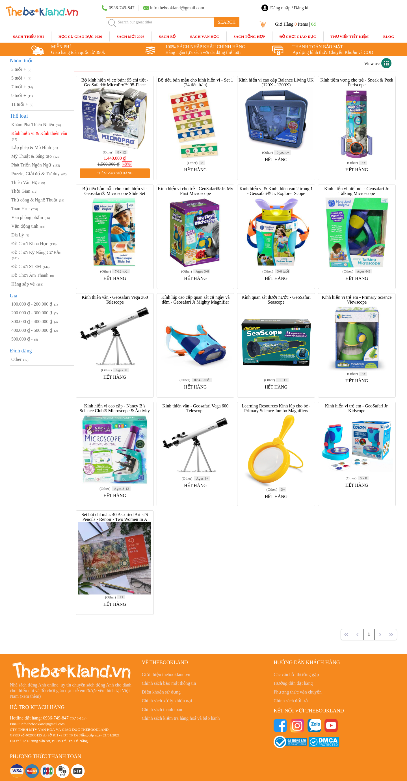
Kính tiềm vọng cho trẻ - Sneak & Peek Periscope (356, 82)
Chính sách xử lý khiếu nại (167, 700)
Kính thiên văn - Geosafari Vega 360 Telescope (115, 299)
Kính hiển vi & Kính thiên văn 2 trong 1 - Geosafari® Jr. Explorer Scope (276, 191)
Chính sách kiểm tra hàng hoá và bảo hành (181, 718)
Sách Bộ (167, 36)
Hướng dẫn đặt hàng (293, 683)
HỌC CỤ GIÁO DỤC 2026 (80, 36)
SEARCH (226, 22)
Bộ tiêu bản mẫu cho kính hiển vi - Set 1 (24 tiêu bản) (195, 82)
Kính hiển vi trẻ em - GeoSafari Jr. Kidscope (357, 408)
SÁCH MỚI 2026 (130, 36)
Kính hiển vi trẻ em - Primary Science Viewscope (357, 299)
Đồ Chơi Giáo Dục (297, 36)
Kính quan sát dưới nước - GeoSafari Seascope (276, 299)
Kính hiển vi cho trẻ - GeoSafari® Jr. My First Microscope (195, 191)
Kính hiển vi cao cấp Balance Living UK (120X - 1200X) (276, 82)
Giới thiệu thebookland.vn (166, 674)
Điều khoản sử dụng (161, 692)
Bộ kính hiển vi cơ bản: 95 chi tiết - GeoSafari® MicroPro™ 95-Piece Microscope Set (114, 85)
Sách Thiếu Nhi (28, 36)
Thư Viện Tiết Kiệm (349, 36)
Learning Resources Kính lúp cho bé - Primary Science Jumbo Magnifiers (276, 408)
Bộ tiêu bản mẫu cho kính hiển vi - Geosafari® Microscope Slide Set (114, 191)
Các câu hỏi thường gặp (296, 674)
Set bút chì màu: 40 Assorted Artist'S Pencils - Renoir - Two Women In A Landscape (114, 519)
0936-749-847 (56, 718)
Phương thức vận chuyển (298, 692)
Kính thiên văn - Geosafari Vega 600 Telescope (195, 408)
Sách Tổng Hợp (249, 36)
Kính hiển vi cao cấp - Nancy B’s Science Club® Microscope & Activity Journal (115, 410)
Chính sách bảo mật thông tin (169, 683)
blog (388, 36)
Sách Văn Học (204, 36)
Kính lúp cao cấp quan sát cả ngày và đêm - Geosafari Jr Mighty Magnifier (195, 299)
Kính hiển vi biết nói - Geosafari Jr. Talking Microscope (356, 191)
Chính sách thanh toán (162, 709)
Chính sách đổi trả (291, 700)
